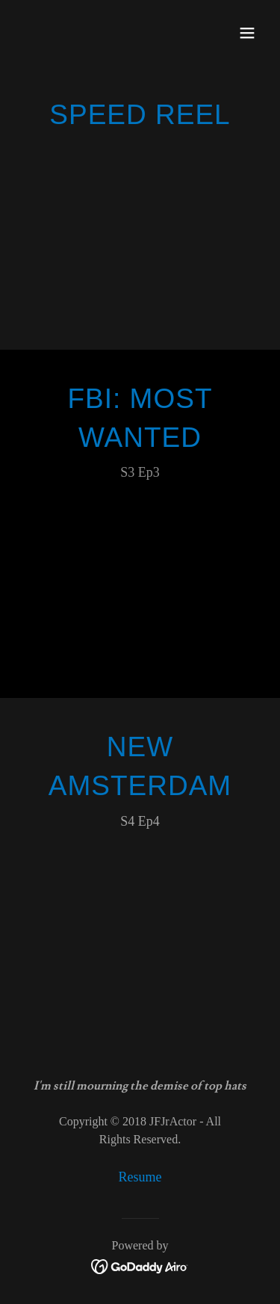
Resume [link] (140, 1176)
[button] (247, 33)
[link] (140, 1265)
